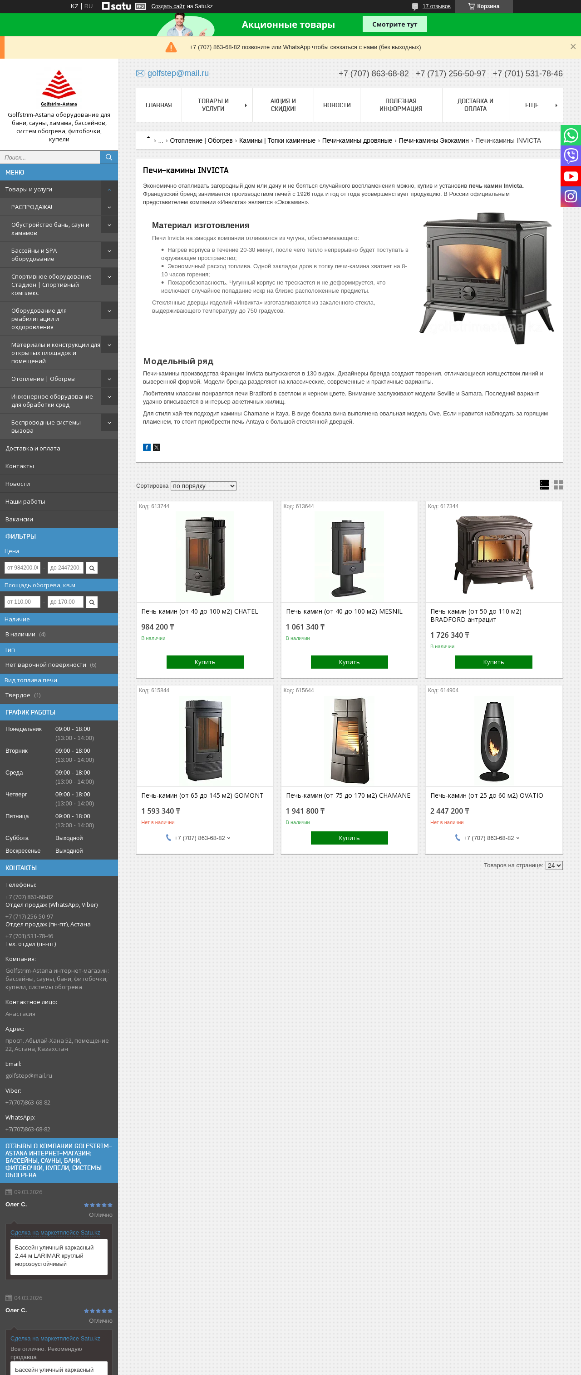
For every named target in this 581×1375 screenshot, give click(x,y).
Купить (205, 662)
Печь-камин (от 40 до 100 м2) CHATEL (199, 611)
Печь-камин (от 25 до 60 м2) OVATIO (486, 795)
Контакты (19, 466)
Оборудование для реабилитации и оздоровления (39, 318)
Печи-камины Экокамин (434, 140)
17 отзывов (437, 6)
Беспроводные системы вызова (46, 426)
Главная (159, 105)
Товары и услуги (28, 189)
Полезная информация (401, 104)
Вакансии (19, 519)
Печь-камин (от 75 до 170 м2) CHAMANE (348, 795)
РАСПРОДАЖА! (31, 207)
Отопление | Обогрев (43, 379)
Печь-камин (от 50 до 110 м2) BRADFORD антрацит (476, 615)
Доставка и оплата (32, 448)
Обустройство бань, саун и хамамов (50, 228)
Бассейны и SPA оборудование (34, 254)
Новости (17, 484)
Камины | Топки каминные (277, 140)
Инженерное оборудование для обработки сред (52, 400)
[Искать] (109, 157)
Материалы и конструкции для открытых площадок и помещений (55, 352)
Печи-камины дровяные (357, 140)
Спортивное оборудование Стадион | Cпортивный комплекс (51, 284)
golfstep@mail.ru (28, 1075)
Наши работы (25, 501)
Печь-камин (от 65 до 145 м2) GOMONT (202, 795)
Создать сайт (168, 6)
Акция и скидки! (283, 104)
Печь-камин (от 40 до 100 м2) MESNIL (344, 611)
